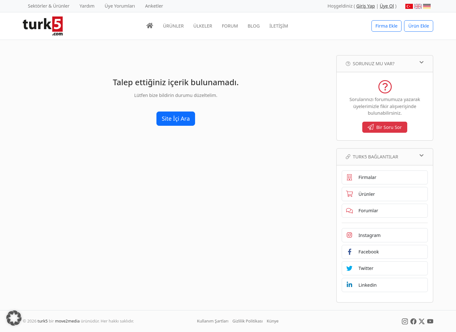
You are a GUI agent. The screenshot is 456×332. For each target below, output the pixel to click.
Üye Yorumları (120, 6)
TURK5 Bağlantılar (385, 156)
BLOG (254, 26)
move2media (67, 321)
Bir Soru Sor (385, 127)
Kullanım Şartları (212, 321)
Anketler (154, 6)
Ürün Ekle (418, 26)
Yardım (86, 6)
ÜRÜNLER (173, 26)
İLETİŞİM (278, 26)
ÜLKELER (202, 26)
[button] (14, 318)
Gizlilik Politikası (247, 321)
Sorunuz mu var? (385, 63)
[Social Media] (405, 321)
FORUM (230, 26)
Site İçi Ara (176, 118)
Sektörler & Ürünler (48, 6)
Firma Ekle (387, 26)
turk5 (43, 321)
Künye (272, 321)
